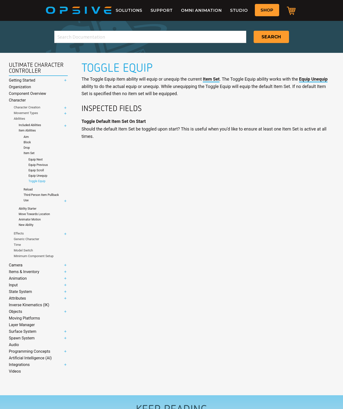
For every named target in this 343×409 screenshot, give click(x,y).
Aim (26, 137)
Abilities (19, 118)
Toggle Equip (36, 181)
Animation (18, 278)
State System (20, 291)
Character (17, 100)
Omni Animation (201, 10)
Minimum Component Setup (34, 256)
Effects (19, 233)
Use (26, 200)
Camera (15, 265)
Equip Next (35, 159)
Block (27, 142)
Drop (27, 147)
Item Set (29, 153)
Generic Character (26, 239)
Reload (28, 189)
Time (17, 245)
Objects (15, 311)
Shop (267, 10)
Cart (291, 10)
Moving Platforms (24, 318)
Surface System (22, 331)
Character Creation (27, 107)
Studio (239, 10)
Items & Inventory (24, 271)
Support (162, 10)
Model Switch (23, 250)
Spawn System (22, 338)
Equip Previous (38, 165)
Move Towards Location (34, 214)
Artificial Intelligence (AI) (30, 358)
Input (13, 285)
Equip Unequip (37, 175)
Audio (14, 344)
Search (271, 37)
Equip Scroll (36, 170)
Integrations (19, 364)
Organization (20, 87)
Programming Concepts (29, 351)
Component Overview (27, 93)
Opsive (79, 10)
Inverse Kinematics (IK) (29, 305)
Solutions (129, 10)
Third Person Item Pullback (41, 195)
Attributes (17, 298)
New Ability (26, 225)
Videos (15, 371)
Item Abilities (27, 130)
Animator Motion (30, 219)
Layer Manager (22, 324)
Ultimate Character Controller (36, 68)
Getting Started (22, 80)
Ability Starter (27, 208)
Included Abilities (30, 125)
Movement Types (26, 113)
